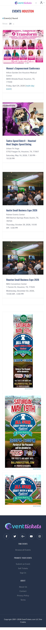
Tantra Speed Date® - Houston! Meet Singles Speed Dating (21, 143)
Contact (23, 591)
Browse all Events (23, 550)
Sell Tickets (23, 568)
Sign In (23, 573)
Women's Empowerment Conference (23, 68)
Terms (23, 600)
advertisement (29, 389)
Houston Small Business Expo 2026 (22, 280)
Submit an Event (23, 564)
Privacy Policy (23, 595)
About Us (23, 587)
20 (10, 23)
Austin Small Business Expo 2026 (21, 210)
